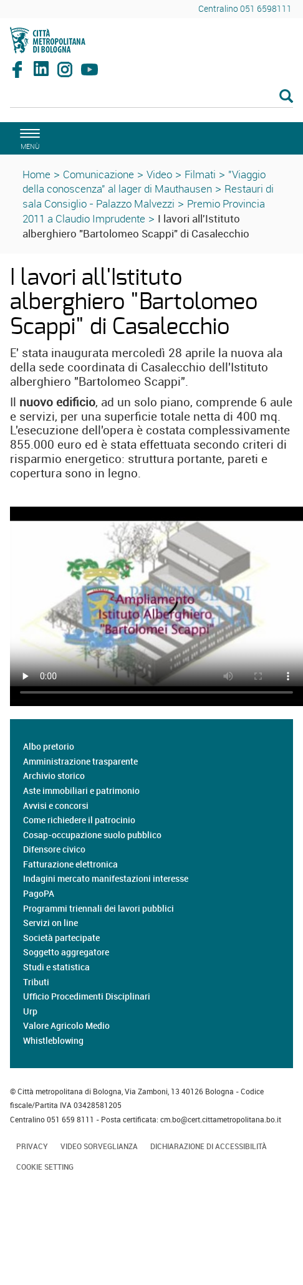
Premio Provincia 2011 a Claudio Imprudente (143, 211)
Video (159, 174)
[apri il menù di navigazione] (28, 137)
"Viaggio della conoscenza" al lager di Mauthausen (144, 181)
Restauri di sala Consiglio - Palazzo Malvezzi (148, 196)
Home (36, 174)
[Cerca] (151, 97)
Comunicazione (98, 174)
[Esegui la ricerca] (286, 97)
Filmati (200, 174)
